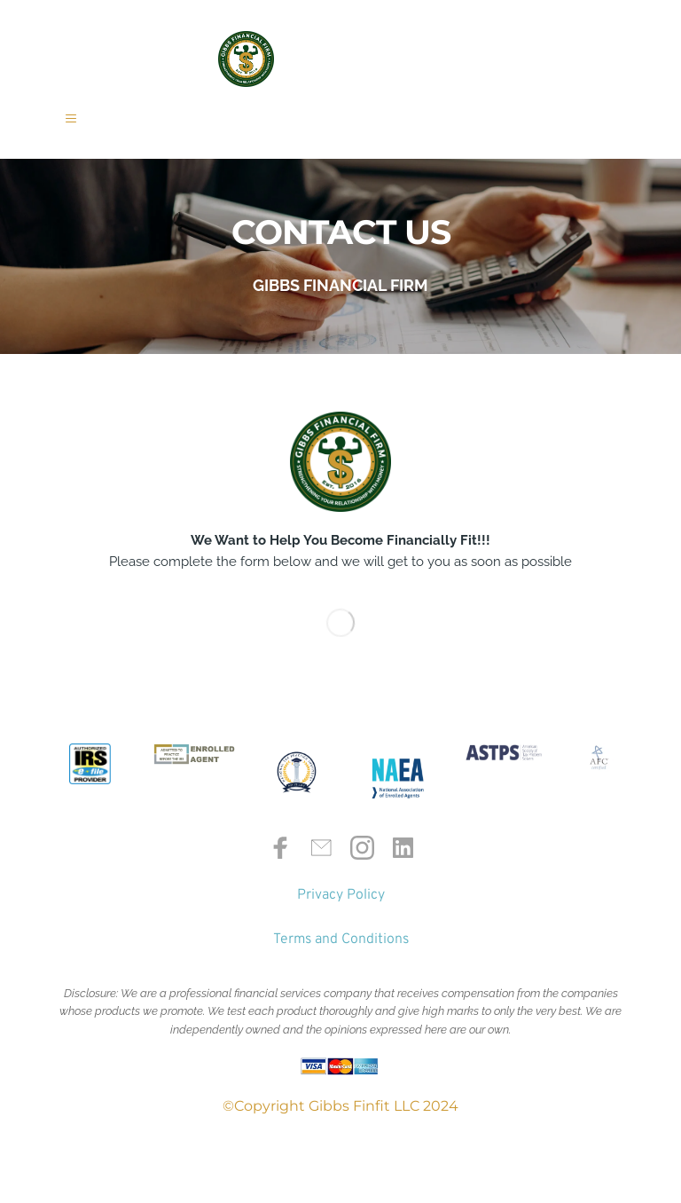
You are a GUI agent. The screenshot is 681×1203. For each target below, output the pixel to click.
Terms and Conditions (341, 964)
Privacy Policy (341, 920)
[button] (84, 131)
